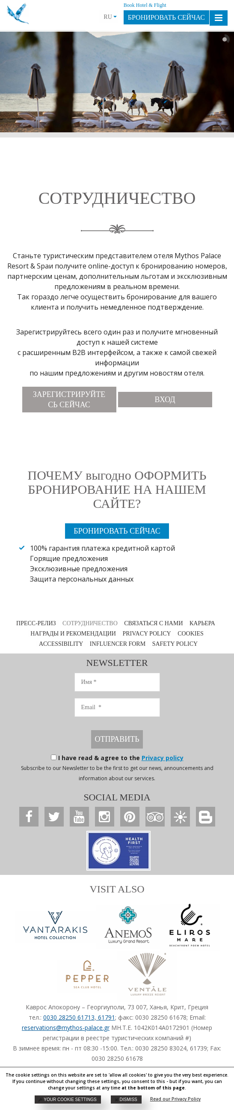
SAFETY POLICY (175, 644)
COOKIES (191, 633)
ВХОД (164, 399)
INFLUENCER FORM (117, 644)
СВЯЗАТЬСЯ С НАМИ (153, 623)
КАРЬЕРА (202, 623)
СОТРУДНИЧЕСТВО (90, 623)
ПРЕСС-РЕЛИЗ (36, 623)
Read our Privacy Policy (175, 1099)
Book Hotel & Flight (145, 5)
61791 (105, 1017)
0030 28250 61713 (69, 1017)
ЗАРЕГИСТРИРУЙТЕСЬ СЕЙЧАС (69, 399)
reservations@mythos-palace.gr (66, 1027)
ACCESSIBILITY (61, 644)
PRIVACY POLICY (146, 633)
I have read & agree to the (121, 758)
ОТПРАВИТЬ (117, 739)
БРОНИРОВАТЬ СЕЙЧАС (166, 17)
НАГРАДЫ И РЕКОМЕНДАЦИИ (73, 633)
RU (110, 17)
